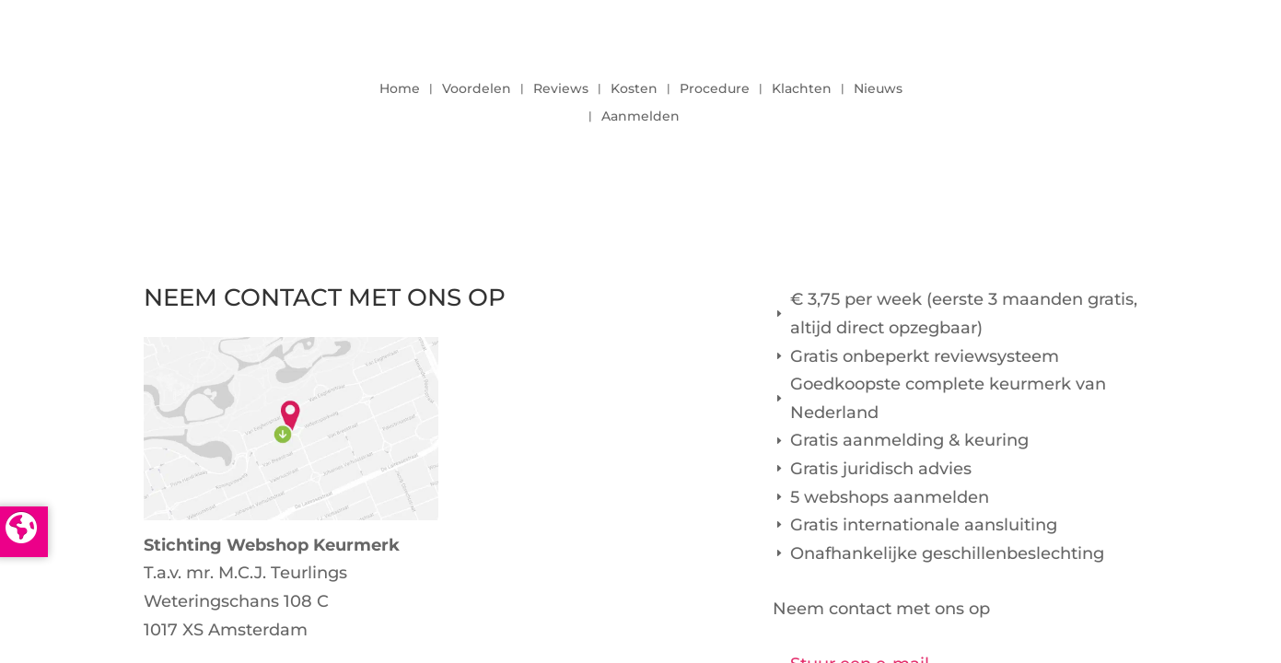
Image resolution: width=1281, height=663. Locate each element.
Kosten (634, 89)
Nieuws (878, 89)
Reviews (560, 89)
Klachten (802, 89)
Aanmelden (640, 117)
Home (399, 89)
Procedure (715, 89)
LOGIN (1087, 98)
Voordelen (476, 89)
